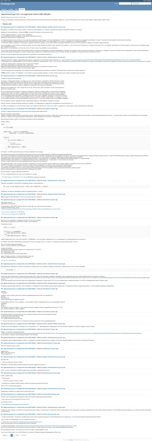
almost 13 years (19, 17)
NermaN (45, 343)
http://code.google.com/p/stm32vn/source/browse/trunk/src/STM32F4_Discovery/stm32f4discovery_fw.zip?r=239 (31, 209)
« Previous (5, 435)
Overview (4, 9)
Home (2, 0)
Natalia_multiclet (10, 17)
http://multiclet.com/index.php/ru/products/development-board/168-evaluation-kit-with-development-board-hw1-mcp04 (46, 426)
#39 (61, 307)
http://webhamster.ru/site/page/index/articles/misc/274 (16, 399)
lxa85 (44, 348)
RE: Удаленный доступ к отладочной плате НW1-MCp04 (18, 27)
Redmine (71, 440)
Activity (11, 9)
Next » (17, 435)
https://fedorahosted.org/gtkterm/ (78, 45)
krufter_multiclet (48, 57)
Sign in (145, 0)
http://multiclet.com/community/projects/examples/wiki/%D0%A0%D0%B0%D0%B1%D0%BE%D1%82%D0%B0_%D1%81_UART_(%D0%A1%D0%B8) (101, 60)
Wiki (16, 9)
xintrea (45, 394)
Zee (44, 75)
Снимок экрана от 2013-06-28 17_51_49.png (15, 177)
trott (44, 108)
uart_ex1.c (6, 260)
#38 (58, 307)
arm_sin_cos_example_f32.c (10, 214)
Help (9, 0)
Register (149, 0)
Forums (22, 9)
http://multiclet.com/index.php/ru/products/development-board (26, 422)
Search (116, 3)
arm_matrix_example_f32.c (10, 212)
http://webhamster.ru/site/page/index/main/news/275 (15, 404)
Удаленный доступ (10, 12)
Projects (6, 0)
